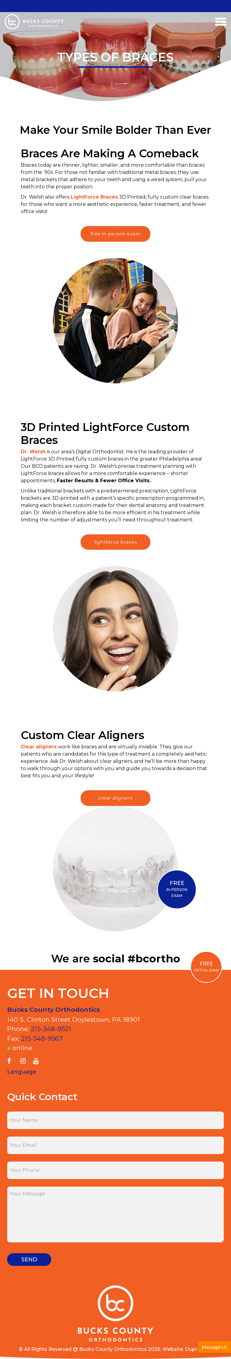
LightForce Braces (94, 197)
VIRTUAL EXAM (206, 966)
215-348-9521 (51, 1029)
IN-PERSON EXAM (176, 889)
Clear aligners (39, 747)
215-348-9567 (42, 1038)
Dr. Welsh (33, 452)
